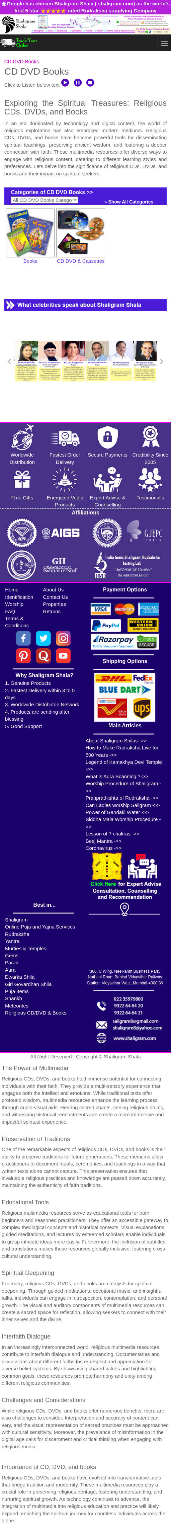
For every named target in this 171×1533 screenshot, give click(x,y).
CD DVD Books (21, 61)
